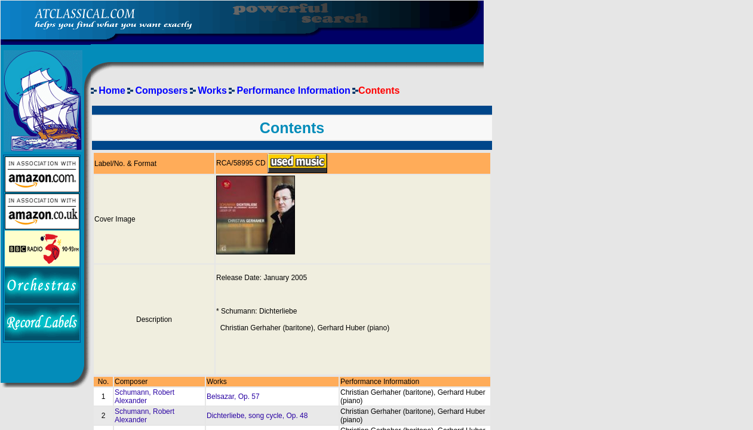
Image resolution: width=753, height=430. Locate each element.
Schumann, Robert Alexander (144, 396)
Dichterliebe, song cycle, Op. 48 (257, 415)
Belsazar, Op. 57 (233, 396)
